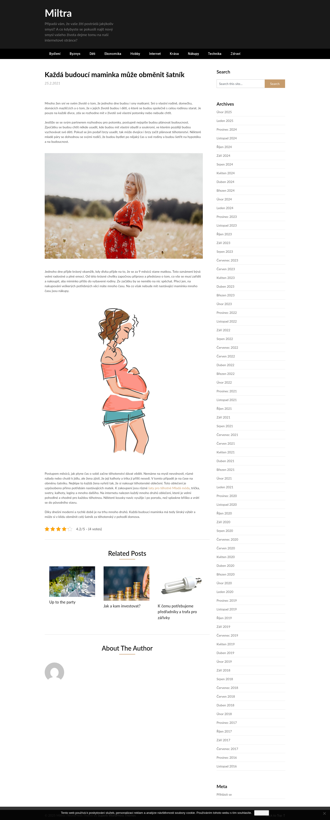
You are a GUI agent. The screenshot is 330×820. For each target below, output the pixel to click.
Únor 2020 (224, 583)
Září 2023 (223, 243)
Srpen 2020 (225, 531)
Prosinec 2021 (227, 391)
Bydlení (54, 54)
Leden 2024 (225, 208)
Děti (92, 54)
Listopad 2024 (227, 138)
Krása (174, 54)
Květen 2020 (226, 557)
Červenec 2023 (227, 260)
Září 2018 (223, 670)
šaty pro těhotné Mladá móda (169, 488)
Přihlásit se (224, 794)
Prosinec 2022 (227, 313)
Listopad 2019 (227, 609)
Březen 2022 (226, 374)
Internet (155, 54)
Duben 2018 (225, 705)
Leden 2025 (225, 121)
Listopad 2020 (227, 504)
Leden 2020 (225, 592)
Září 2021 (223, 417)
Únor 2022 (224, 382)
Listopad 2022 (227, 321)
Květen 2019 (226, 644)
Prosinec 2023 (227, 217)
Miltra (58, 13)
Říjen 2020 (224, 513)
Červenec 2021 (227, 435)
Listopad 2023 (227, 225)
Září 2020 (223, 522)
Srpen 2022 (225, 339)
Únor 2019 (224, 661)
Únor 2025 (224, 112)
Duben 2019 (225, 653)
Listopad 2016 (227, 766)
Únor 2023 (224, 304)
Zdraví (235, 54)
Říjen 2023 (224, 234)
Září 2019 (223, 627)
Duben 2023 (225, 286)
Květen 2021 (226, 452)
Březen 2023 (226, 295)
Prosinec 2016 (227, 757)
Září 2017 (223, 740)
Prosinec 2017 (227, 723)
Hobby (135, 54)
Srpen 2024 (225, 164)
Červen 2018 (226, 696)
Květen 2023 (226, 278)
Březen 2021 (226, 470)
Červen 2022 (226, 356)
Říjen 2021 (224, 408)
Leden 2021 (225, 487)
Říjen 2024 (224, 147)
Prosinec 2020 (227, 496)
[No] (324, 813)
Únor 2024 (224, 199)
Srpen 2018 (225, 679)
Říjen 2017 (224, 731)
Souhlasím (262, 812)
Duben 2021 (225, 461)
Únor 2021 (224, 478)
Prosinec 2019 (227, 600)
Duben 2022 (225, 365)
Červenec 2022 (227, 347)
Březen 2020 (226, 574)
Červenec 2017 (227, 749)
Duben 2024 (225, 182)
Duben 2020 (225, 565)
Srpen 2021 (225, 426)
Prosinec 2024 (227, 129)
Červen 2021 (226, 443)
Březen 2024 (226, 190)
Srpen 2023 (225, 251)
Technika (214, 54)
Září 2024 (223, 155)
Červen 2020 (226, 548)
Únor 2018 (224, 714)
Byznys (75, 54)
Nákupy (193, 54)
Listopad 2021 (227, 400)
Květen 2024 (226, 173)
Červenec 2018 (227, 688)
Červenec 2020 (227, 539)
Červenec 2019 (227, 635)
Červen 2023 (226, 269)
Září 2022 (223, 330)
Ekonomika (112, 54)
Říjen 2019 (224, 618)
